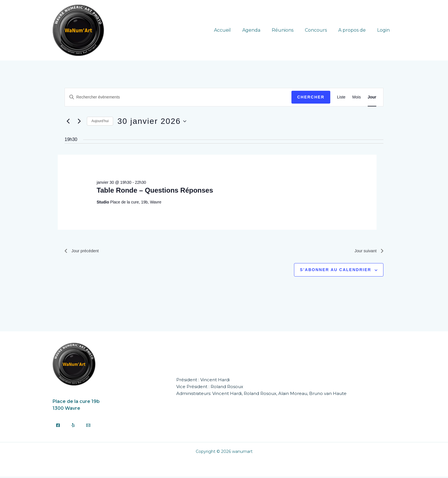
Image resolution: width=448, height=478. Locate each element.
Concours (322, 30)
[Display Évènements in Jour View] (372, 97)
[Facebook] (58, 426)
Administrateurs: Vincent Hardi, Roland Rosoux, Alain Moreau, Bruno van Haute (261, 394)
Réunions (290, 30)
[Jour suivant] (79, 121)
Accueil (235, 30)
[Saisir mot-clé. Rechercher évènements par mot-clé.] (178, 97)
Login (384, 30)
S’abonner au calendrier (335, 271)
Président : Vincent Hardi (203, 381)
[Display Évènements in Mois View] (356, 97)
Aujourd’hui (100, 121)
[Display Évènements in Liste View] (341, 97)
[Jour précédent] (68, 121)
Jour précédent (83, 251)
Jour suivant (367, 251)
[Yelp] (73, 426)
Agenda (262, 30)
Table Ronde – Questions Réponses (155, 190)
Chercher (310, 97)
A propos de (355, 30)
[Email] (88, 426)
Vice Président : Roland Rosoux (209, 387)
